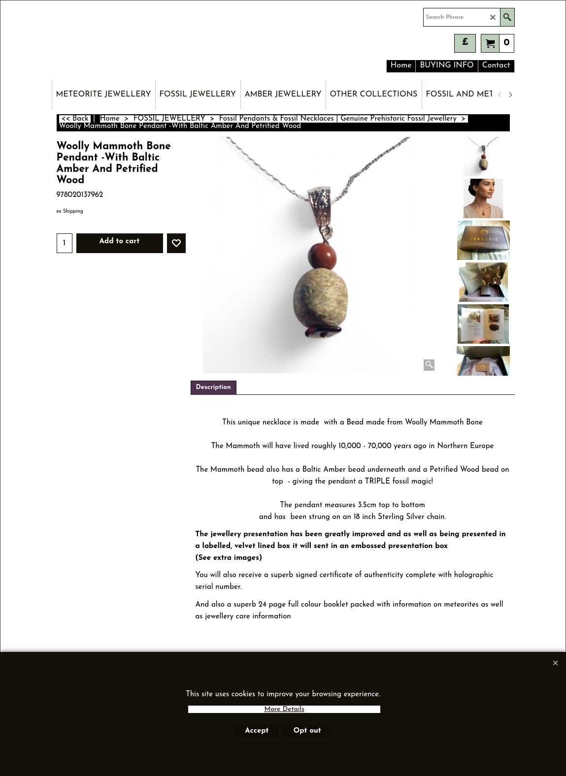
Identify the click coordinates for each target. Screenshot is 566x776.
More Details (284, 709)
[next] (510, 94)
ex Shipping (70, 211)
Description (213, 387)
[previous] (500, 94)
